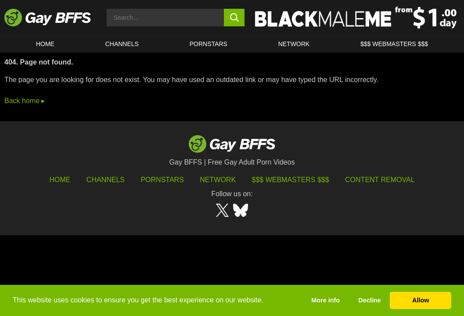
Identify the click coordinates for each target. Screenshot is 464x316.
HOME (45, 43)
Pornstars (161, 179)
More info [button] (325, 300)
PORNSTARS (208, 43)
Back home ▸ (24, 100)
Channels (105, 179)
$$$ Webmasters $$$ (394, 43)
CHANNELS (122, 43)
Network (294, 43)
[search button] (234, 17)
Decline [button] (369, 300)
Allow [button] (420, 300)
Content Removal (380, 179)
